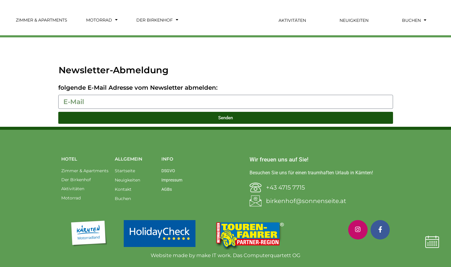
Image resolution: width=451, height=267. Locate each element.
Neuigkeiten (354, 20)
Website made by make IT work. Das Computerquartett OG (225, 255)
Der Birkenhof (157, 20)
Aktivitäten (292, 20)
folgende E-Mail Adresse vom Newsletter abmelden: (138, 87)
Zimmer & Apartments (41, 20)
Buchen (414, 20)
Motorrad (101, 20)
